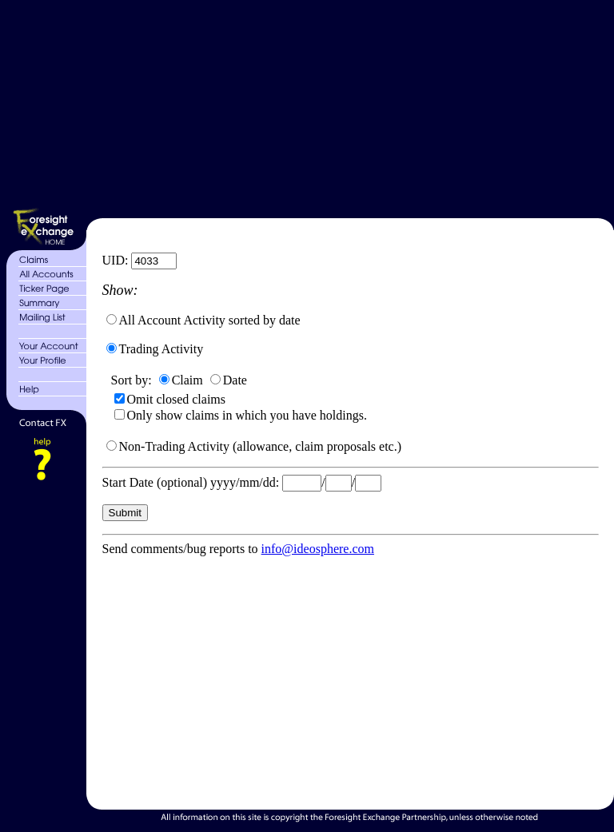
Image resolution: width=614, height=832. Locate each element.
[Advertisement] (348, 106)
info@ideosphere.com (317, 548)
